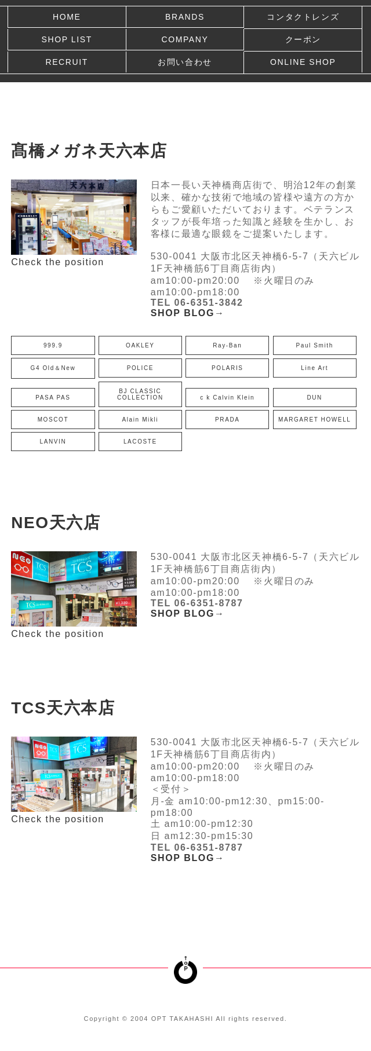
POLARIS (227, 368)
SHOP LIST (67, 39)
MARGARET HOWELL (314, 419)
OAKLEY (140, 345)
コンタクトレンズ (303, 16)
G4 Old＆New (53, 368)
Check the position (57, 262)
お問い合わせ (185, 62)
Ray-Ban (227, 345)
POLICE (140, 368)
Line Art (314, 368)
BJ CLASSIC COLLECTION (140, 394)
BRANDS (185, 16)
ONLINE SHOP (303, 62)
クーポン (303, 39)
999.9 (53, 345)
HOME (67, 16)
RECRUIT (66, 62)
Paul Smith (314, 345)
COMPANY (184, 39)
